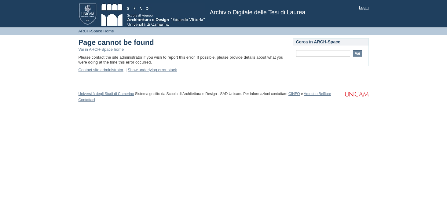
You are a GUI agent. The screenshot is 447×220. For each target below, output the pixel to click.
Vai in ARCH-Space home (101, 49)
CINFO (294, 94)
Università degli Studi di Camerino (106, 94)
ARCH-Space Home (96, 31)
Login (364, 7)
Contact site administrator (101, 70)
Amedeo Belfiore (317, 94)
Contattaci (87, 100)
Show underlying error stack (152, 70)
